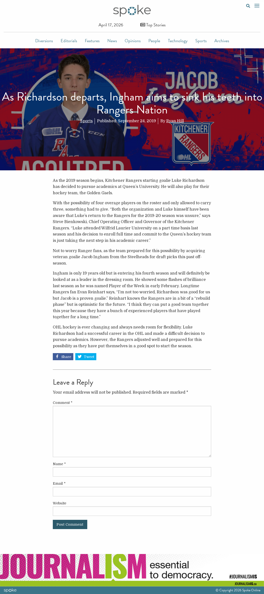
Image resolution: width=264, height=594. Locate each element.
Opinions (133, 40)
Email (59, 483)
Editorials (69, 40)
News (112, 40)
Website (59, 503)
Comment (62, 403)
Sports (201, 40)
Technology (177, 40)
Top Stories (152, 24)
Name (59, 464)
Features (92, 40)
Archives (221, 40)
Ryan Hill (175, 121)
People (154, 40)
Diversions (44, 40)
